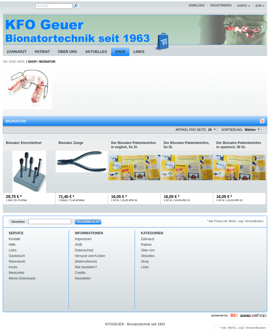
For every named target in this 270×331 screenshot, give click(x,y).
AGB (78, 245)
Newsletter (18, 221)
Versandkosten (255, 327)
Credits (80, 273)
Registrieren (220, 5)
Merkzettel (16, 273)
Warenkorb (17, 262)
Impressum (83, 239)
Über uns (67, 51)
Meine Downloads (22, 278)
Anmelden (196, 5)
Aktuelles (96, 51)
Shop (120, 51)
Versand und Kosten (90, 256)
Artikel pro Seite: (191, 129)
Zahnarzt (17, 51)
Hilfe (12, 245)
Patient (42, 51)
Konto (13, 267)
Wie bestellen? (86, 267)
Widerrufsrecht (86, 262)
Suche (42, 6)
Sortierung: (232, 129)
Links (138, 51)
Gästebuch (17, 256)
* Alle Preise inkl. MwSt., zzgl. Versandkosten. (235, 221)
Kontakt (14, 239)
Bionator (47, 61)
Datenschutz (84, 250)
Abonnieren (88, 221)
